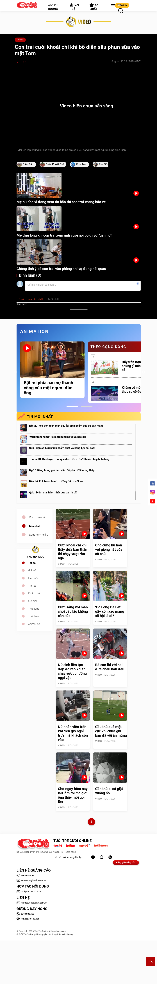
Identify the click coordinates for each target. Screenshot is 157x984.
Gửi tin (122, 5)
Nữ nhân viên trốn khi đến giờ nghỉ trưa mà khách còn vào (73, 733)
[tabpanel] (52, 369)
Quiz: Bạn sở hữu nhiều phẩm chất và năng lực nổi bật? (62, 448)
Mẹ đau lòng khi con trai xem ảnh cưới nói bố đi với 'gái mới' (64, 235)
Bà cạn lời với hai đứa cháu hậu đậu (109, 667)
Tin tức (32, 585)
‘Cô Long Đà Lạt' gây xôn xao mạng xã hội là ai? (109, 611)
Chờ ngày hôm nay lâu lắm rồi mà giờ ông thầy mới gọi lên (73, 795)
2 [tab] (86, 406)
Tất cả (32, 563)
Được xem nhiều (38, 534)
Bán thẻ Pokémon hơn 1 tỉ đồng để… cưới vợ (56, 481)
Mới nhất (34, 526)
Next (143, 372)
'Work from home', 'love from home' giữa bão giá (57, 436)
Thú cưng (33, 608)
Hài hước (33, 578)
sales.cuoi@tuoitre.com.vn (31, 880)
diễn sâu (28, 164)
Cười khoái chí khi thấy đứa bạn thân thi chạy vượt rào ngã (72, 551)
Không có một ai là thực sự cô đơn (135, 389)
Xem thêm (22, 304)
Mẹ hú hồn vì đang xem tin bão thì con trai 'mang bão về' (61, 202)
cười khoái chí (55, 164)
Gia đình (33, 601)
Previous (15, 372)
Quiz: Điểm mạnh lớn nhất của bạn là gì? (53, 492)
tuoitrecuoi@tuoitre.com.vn (32, 903)
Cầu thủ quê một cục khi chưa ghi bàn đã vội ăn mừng (111, 731)
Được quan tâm (38, 517)
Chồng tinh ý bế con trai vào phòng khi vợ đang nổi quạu (61, 269)
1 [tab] (72, 406)
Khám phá (34, 593)
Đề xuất (94, 7)
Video (20, 39)
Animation (34, 624)
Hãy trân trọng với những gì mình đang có (136, 366)
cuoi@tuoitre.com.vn (29, 891)
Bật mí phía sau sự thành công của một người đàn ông (48, 387)
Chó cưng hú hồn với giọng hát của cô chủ (108, 549)
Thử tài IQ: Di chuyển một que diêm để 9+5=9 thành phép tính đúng (69, 459)
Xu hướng (53, 7)
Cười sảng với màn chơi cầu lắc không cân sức (73, 611)
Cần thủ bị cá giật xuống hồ (109, 791)
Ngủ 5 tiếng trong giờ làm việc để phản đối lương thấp (61, 470)
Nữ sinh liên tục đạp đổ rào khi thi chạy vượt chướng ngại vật (72, 671)
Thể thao (33, 616)
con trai (81, 164)
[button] (112, 6)
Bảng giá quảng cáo (125, 862)
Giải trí (32, 570)
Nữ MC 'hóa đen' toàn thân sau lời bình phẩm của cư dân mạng (66, 425)
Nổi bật (74, 6)
